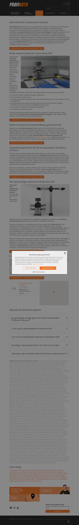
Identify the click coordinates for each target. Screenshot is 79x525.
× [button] (65, 254)
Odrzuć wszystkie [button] (30, 268)
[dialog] (39, 262)
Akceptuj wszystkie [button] (48, 268)
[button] (39, 272)
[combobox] (65, 253)
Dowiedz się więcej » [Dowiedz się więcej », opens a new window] (38, 264)
